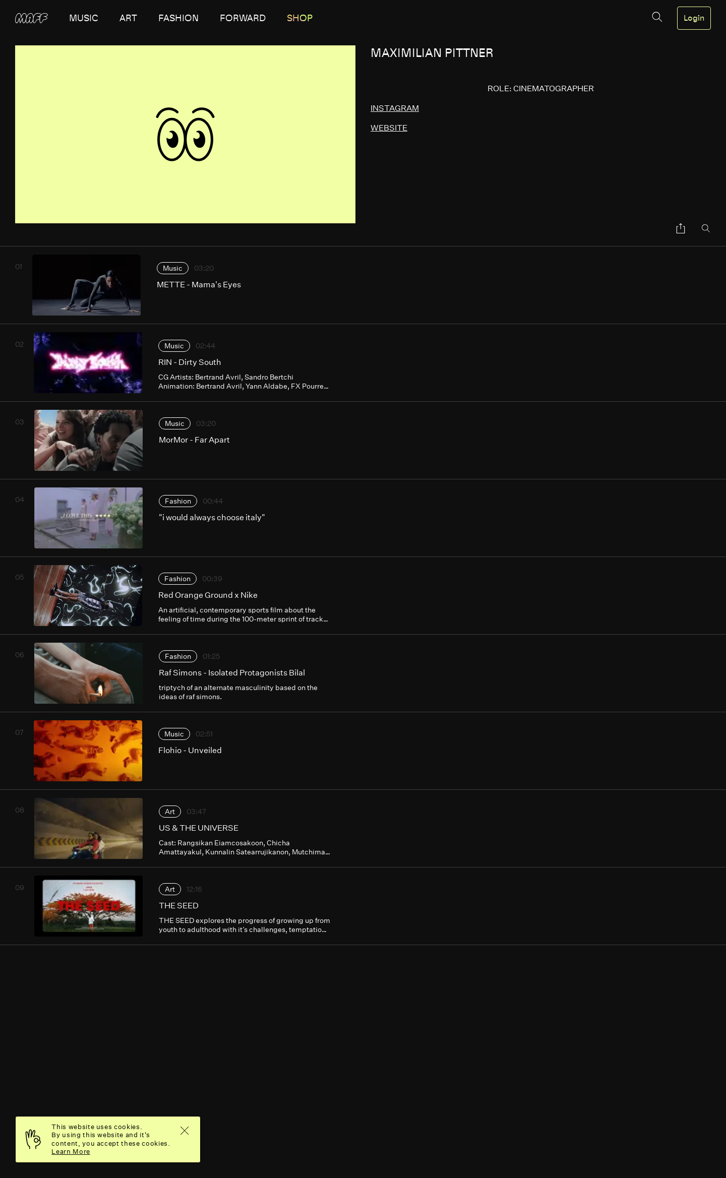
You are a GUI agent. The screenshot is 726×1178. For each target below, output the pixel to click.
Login (694, 18)
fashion (178, 18)
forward (243, 18)
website (389, 128)
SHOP (300, 18)
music (83, 18)
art (128, 18)
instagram (395, 108)
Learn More (70, 1151)
